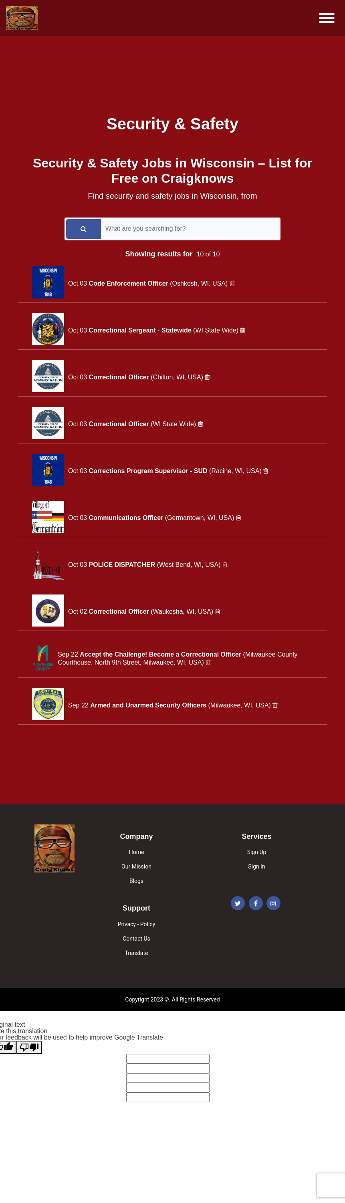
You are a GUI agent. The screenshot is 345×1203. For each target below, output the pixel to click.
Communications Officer (127, 517)
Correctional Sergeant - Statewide (141, 330)
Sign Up (256, 852)
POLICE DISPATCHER (123, 564)
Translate (136, 953)
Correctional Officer (120, 377)
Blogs (136, 881)
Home (136, 852)
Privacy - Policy (136, 924)
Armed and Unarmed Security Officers (149, 705)
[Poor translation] (29, 1047)
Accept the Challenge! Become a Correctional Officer (161, 654)
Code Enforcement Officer (129, 283)
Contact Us (136, 938)
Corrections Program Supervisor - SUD (149, 470)
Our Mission (136, 866)
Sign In (256, 866)
